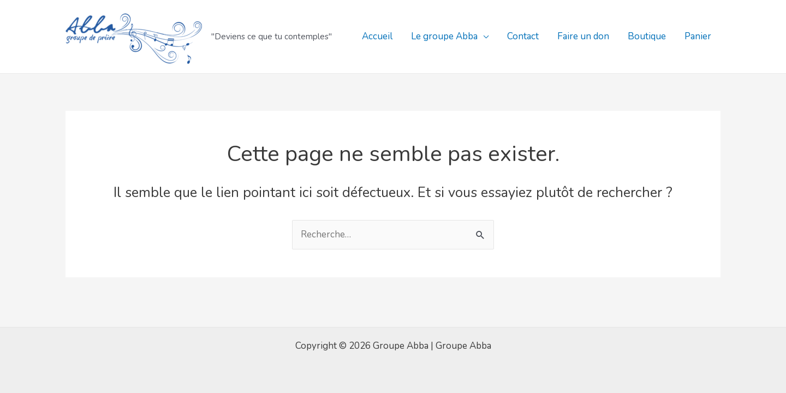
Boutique (647, 36)
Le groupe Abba (444, 36)
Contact (523, 36)
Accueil (377, 36)
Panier (697, 36)
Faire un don (583, 36)
